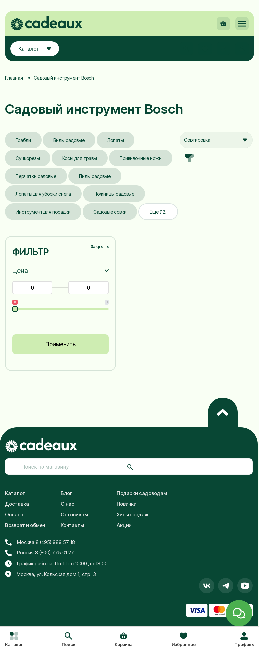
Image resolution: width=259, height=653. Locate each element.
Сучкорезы (28, 158)
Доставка (17, 504)
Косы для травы (79, 158)
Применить (60, 344)
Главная (14, 78)
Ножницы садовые (114, 194)
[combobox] (216, 140)
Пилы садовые (95, 176)
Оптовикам (74, 514)
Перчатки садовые (36, 176)
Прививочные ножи (141, 158)
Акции (124, 525)
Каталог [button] (34, 48)
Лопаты (115, 140)
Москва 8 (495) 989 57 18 (40, 542)
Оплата (14, 514)
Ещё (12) (158, 212)
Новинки (127, 504)
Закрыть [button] (100, 246)
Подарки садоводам (142, 493)
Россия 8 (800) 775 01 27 (39, 552)
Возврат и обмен (25, 525)
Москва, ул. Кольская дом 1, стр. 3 (50, 574)
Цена (20, 271)
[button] (68, 640)
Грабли (23, 140)
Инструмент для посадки (43, 212)
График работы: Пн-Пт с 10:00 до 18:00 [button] (56, 563)
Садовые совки (110, 212)
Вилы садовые (69, 140)
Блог (66, 493)
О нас (67, 504)
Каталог (15, 493)
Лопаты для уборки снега (43, 194)
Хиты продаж (133, 514)
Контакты (72, 525)
